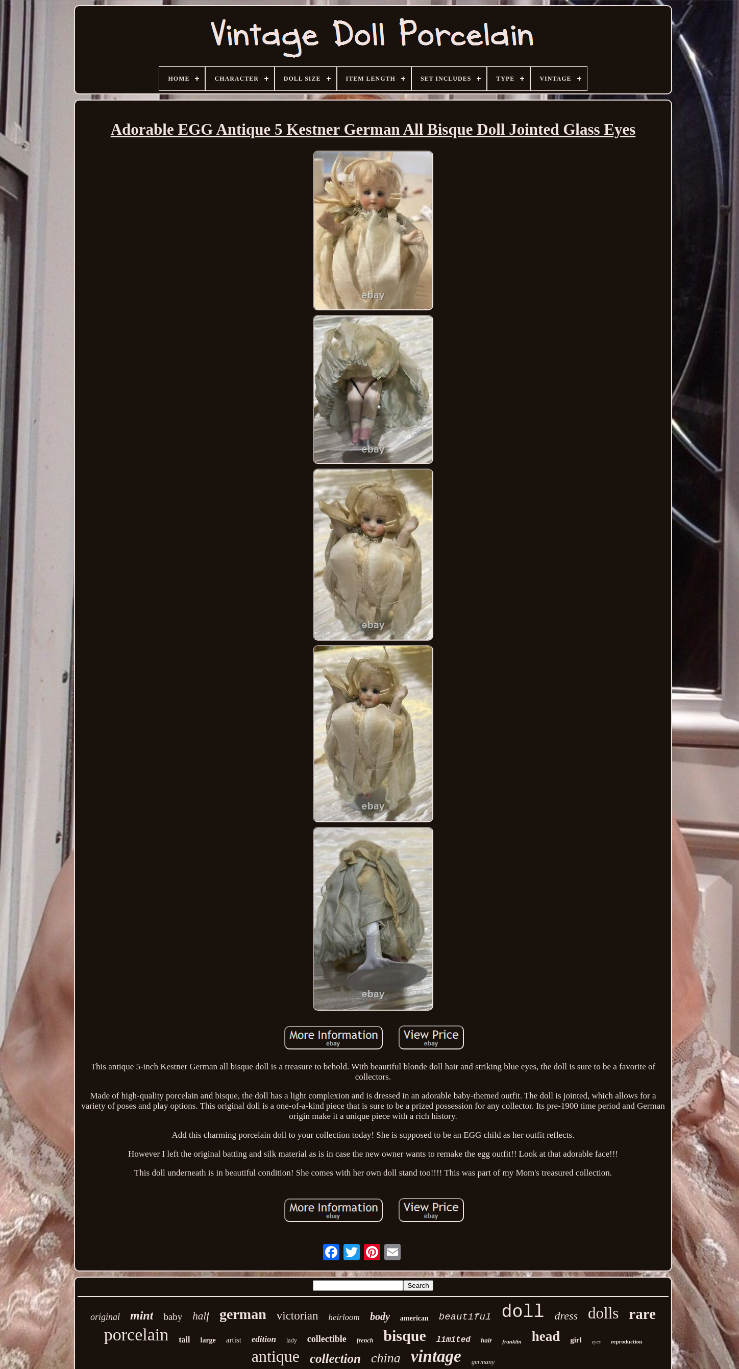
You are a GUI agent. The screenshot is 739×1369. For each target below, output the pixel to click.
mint (141, 1315)
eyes (596, 1341)
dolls (603, 1313)
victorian (297, 1315)
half (200, 1316)
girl (576, 1340)
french (365, 1340)
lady (291, 1340)
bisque (404, 1335)
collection (335, 1358)
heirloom (344, 1317)
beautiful (465, 1317)
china (386, 1358)
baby (172, 1316)
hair (486, 1340)
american (414, 1318)
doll (522, 1312)
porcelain (136, 1334)
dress (566, 1315)
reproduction (626, 1341)
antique (276, 1356)
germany (483, 1361)
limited (453, 1339)
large (208, 1340)
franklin (511, 1341)
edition (264, 1339)
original (105, 1317)
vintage (436, 1356)
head (546, 1336)
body (380, 1316)
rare (642, 1314)
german (242, 1314)
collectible (327, 1339)
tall (184, 1339)
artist (233, 1340)
